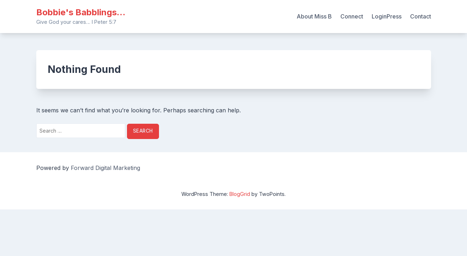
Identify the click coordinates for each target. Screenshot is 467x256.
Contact (420, 16)
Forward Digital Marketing (105, 167)
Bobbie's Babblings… (80, 12)
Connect (351, 16)
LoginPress (387, 16)
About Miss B (314, 16)
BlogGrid (239, 194)
